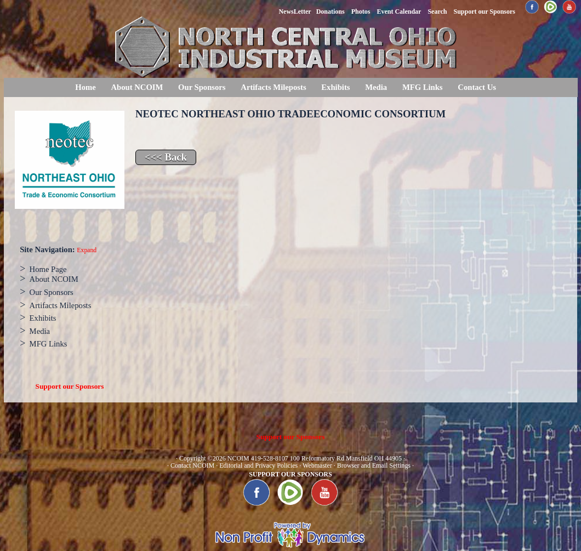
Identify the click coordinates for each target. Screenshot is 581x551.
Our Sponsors (201, 87)
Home (85, 87)
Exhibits (335, 87)
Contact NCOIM (192, 465)
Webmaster (317, 465)
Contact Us (477, 87)
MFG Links (422, 87)
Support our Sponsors (70, 386)
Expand (86, 250)
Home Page (48, 269)
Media (376, 87)
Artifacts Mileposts (273, 87)
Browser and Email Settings (374, 465)
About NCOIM (137, 87)
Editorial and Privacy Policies (258, 465)
